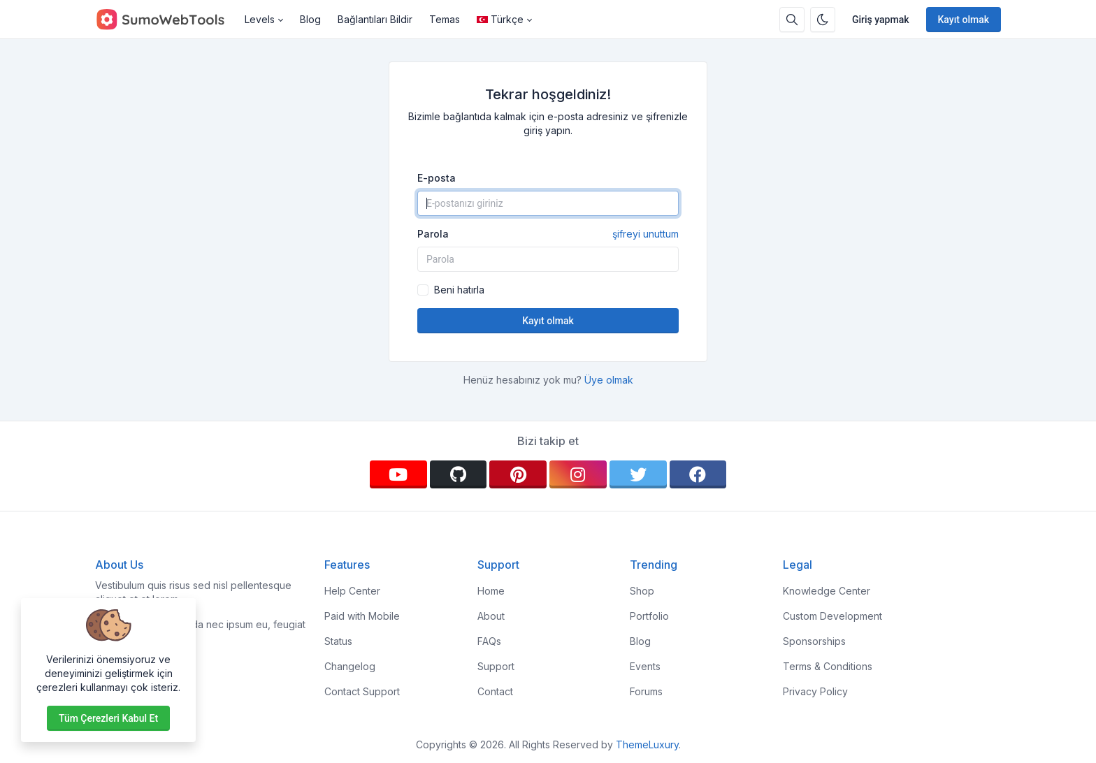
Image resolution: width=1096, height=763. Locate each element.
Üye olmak (608, 380)
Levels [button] (260, 19)
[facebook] (698, 474)
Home (491, 591)
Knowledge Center (826, 591)
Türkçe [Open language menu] (500, 19)
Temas (444, 19)
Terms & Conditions (827, 666)
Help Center (352, 591)
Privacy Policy (815, 691)
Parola (548, 234)
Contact (495, 691)
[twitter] (638, 474)
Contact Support (362, 691)
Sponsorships (814, 641)
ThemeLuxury (647, 744)
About (491, 616)
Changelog (349, 666)
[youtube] (398, 474)
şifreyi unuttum (645, 234)
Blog (310, 19)
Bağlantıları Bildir (375, 19)
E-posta (436, 178)
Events (645, 666)
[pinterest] (518, 474)
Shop (642, 591)
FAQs (489, 641)
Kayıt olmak (964, 19)
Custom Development (832, 616)
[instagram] (578, 474)
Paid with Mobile (362, 616)
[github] (458, 474)
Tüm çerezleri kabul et (108, 718)
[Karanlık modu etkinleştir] (822, 19)
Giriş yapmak (880, 19)
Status (338, 641)
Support (495, 666)
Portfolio (649, 616)
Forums (646, 691)
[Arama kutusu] (792, 19)
